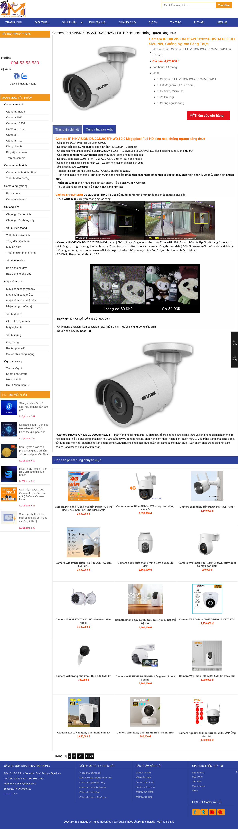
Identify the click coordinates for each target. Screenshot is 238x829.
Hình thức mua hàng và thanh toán (95, 777)
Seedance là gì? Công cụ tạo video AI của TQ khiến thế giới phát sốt (34, 428)
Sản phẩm (69, 22)
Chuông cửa (11, 206)
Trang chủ (13, 22)
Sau (80, 756)
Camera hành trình (15, 165)
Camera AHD (14, 117)
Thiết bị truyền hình (18, 235)
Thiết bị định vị (13, 314)
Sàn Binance (198, 772)
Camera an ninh (14, 104)
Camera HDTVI (15, 123)
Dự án (152, 22)
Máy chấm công (13, 281)
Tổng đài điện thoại (18, 241)
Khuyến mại (97, 22)
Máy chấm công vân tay (20, 288)
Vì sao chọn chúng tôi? (90, 773)
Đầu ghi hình (14, 146)
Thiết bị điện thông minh (21, 252)
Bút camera (13, 193)
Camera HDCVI (15, 129)
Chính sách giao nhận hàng (92, 782)
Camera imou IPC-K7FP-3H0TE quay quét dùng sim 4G (145, 508)
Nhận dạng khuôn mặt (19, 306)
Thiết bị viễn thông (15, 227)
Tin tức (175, 22)
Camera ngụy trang (16, 185)
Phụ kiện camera (16, 152)
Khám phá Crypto (16, 373)
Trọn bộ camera (15, 157)
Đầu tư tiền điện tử (17, 385)
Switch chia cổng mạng (20, 354)
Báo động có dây (16, 267)
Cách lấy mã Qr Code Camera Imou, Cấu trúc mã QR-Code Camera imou (32, 494)
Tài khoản (235, 342)
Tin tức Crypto (14, 368)
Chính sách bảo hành (89, 792)
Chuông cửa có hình (18, 214)
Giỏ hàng (234, 358)
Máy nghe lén (14, 327)
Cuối (89, 756)
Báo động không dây (18, 273)
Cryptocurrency (13, 361)
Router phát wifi (15, 348)
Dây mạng (12, 342)
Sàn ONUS (197, 777)
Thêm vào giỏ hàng (209, 115)
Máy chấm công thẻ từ (19, 294)
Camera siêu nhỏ (16, 199)
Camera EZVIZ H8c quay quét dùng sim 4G (83, 732)
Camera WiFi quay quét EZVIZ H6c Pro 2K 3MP (145, 732)
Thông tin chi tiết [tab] (67, 129)
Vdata (195, 790)
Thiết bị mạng (12, 335)
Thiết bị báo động (15, 260)
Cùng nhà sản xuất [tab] (99, 129)
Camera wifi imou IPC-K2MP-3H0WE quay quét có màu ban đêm (207, 564)
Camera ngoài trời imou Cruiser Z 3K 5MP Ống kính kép (207, 734)
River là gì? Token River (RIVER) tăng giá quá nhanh (33, 471)
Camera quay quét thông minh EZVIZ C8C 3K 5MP (145, 564)
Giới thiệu (42, 22)
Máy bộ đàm (13, 246)
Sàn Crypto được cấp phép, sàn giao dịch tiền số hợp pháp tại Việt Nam (34, 450)
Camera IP (12, 134)
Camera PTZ (14, 140)
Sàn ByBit (196, 781)
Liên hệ (222, 22)
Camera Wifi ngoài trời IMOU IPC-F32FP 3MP (207, 506)
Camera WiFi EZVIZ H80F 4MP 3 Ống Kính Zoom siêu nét (145, 678)
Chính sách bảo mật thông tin (93, 797)
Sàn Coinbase (198, 786)
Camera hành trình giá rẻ (21, 172)
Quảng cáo (127, 22)
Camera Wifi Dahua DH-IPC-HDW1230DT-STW (207, 619)
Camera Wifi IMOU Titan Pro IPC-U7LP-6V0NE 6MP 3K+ (83, 564)
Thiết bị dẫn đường (17, 178)
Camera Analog (15, 111)
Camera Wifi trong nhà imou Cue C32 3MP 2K (83, 676)
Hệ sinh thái (13, 379)
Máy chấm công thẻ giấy (21, 300)
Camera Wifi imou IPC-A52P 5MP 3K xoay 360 (207, 676)
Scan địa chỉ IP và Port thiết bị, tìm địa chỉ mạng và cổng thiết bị (33, 518)
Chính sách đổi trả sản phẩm (92, 787)
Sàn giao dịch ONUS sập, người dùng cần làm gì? (33, 407)
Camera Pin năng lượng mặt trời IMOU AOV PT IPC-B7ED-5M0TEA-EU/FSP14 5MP (83, 508)
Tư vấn (199, 22)
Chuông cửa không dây (20, 220)
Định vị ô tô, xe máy (18, 321)
